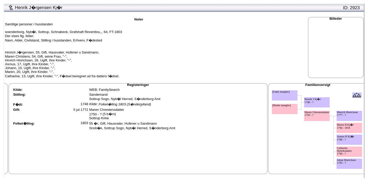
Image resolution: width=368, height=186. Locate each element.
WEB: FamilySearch (104, 90)
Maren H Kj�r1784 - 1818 (345, 126)
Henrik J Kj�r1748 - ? (313, 101)
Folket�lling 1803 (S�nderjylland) (125, 104)
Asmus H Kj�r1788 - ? (345, 138)
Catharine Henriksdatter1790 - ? (344, 151)
